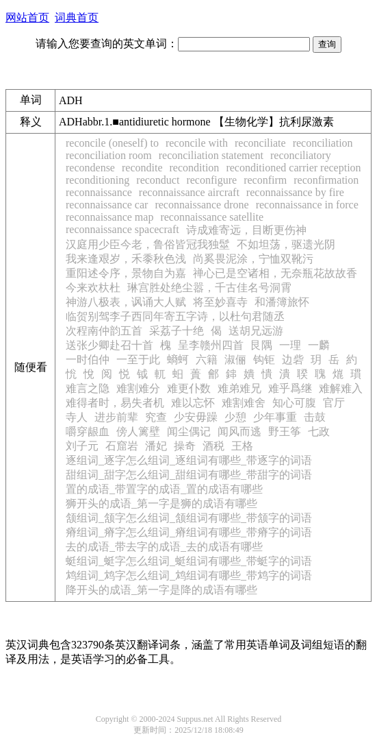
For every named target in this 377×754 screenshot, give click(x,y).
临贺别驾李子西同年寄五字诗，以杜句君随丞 (175, 316)
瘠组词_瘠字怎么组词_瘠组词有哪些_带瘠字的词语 (189, 532)
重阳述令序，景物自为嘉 (126, 273)
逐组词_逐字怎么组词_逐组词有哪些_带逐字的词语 (189, 460)
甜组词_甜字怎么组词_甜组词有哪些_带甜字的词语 (189, 475)
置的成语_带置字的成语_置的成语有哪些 (164, 489)
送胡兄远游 (256, 331)
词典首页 (77, 17)
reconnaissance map (109, 217)
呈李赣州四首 (211, 345)
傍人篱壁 (138, 431)
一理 (290, 345)
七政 (319, 431)
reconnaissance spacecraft (122, 229)
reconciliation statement (211, 155)
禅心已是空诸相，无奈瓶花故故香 (275, 273)
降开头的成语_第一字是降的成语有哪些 (161, 590)
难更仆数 (189, 388)
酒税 (213, 446)
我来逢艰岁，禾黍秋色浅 (126, 259)
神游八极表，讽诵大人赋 (126, 302)
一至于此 (138, 359)
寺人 (77, 417)
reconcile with (197, 143)
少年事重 (275, 417)
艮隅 (261, 345)
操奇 (185, 446)
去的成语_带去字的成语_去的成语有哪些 (164, 546)
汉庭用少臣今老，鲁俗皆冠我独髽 (148, 244)
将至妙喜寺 (220, 302)
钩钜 (264, 359)
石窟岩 (121, 446)
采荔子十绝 (176, 331)
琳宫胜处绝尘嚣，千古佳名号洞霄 (209, 287)
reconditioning (97, 180)
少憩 (235, 417)
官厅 (334, 403)
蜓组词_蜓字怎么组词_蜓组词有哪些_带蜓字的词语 (189, 561)
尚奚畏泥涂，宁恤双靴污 (253, 259)
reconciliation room (109, 155)
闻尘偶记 (189, 431)
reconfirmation (326, 180)
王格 (242, 446)
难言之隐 (87, 388)
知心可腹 (294, 403)
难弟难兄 (239, 388)
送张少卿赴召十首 (109, 345)
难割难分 (138, 388)
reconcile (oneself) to (112, 143)
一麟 (319, 345)
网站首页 (27, 17)
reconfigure (211, 180)
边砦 (293, 359)
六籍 (207, 359)
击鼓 (315, 417)
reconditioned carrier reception (293, 167)
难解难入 (341, 388)
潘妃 (156, 446)
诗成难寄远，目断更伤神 (246, 230)
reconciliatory (300, 155)
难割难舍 (243, 403)
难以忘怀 (193, 403)
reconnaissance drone (201, 204)
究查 (156, 417)
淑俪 (235, 359)
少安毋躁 (196, 417)
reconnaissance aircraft (189, 192)
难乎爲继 (290, 388)
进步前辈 (116, 417)
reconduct (157, 180)
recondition (195, 167)
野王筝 (284, 431)
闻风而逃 (239, 431)
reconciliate (260, 143)
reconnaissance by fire (295, 192)
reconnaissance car (107, 204)
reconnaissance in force (307, 204)
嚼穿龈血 (87, 431)
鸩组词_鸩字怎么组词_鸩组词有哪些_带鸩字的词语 (189, 575)
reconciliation (323, 143)
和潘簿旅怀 (282, 302)
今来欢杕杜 (93, 287)
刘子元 (82, 446)
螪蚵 (178, 359)
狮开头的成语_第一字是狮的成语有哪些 (161, 503)
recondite (142, 167)
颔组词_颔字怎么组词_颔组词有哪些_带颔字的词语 (189, 518)
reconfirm (265, 180)
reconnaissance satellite (211, 217)
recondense (90, 167)
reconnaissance (99, 192)
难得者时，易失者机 (115, 403)
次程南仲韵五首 (104, 331)
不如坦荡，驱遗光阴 (286, 244)
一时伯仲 (87, 359)
